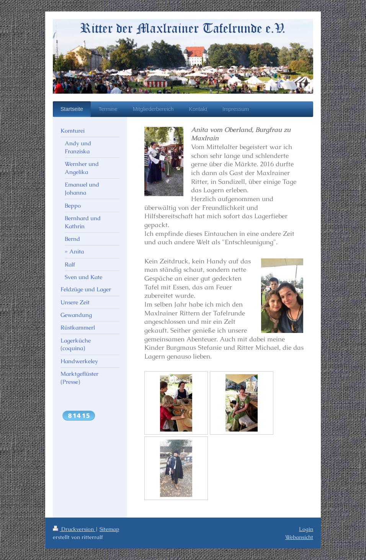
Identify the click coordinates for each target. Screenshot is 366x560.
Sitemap (109, 529)
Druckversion (74, 529)
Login (306, 529)
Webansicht (299, 537)
